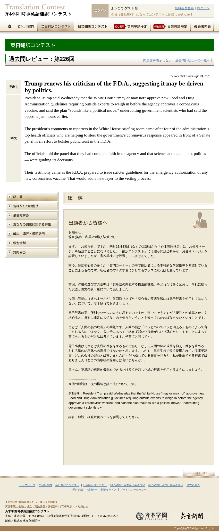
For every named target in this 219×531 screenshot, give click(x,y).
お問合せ (91, 489)
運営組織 (77, 489)
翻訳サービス (109, 489)
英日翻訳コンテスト (55, 26)
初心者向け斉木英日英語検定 (127, 485)
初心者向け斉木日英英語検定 (165, 485)
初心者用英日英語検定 (130, 26)
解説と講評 (32, 234)
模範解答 (32, 215)
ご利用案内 (25, 26)
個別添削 (32, 243)
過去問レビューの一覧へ (192, 60)
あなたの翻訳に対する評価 (32, 224)
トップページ (9, 26)
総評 (32, 197)
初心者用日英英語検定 (170, 26)
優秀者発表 (202, 26)
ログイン (203, 8)
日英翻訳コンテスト (92, 26)
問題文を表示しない (157, 60)
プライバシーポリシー (133, 489)
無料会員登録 (184, 8)
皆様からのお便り (32, 206)
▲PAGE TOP (199, 473)
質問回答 (32, 252)
